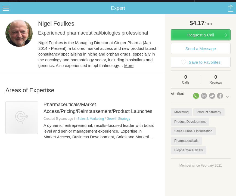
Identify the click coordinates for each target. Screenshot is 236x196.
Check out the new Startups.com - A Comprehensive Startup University (135, 3)
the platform (30, 3)
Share (230, 13)
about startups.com (214, 3)
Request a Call (200, 39)
